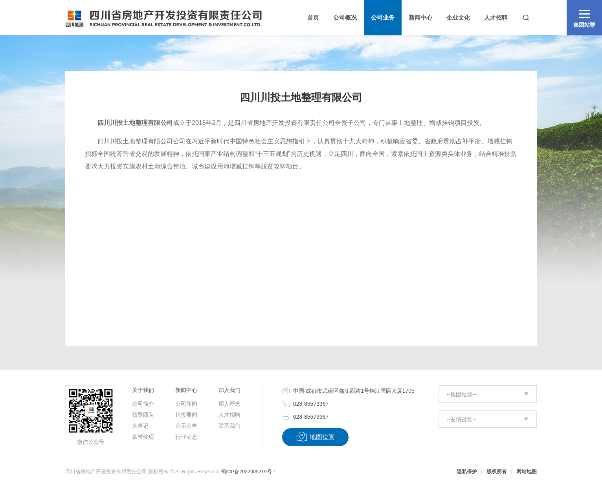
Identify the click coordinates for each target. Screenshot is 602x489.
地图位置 (315, 437)
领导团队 (143, 415)
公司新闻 (186, 404)
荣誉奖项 (143, 437)
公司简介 (143, 404)
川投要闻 (186, 415)
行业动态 (186, 437)
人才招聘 (229, 415)
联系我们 (229, 426)
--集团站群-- (461, 394)
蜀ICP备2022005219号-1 (248, 471)
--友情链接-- (461, 419)
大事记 (140, 426)
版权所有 (496, 471)
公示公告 (186, 426)
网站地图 (526, 471)
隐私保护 (467, 471)
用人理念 (229, 404)
